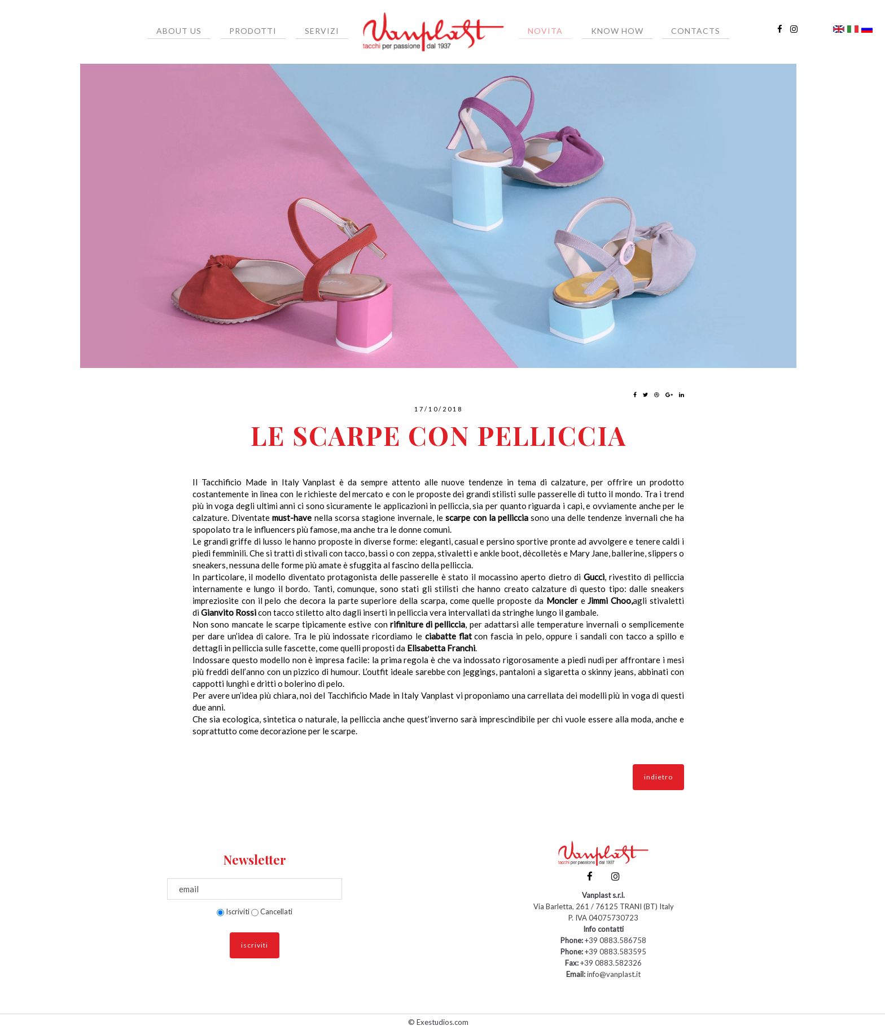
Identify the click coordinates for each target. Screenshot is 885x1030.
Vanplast (319, 482)
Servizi (326, 31)
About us (201, 31)
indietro (658, 777)
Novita (540, 31)
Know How (603, 31)
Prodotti (266, 31)
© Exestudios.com (438, 1022)
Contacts (673, 31)
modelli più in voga (615, 695)
